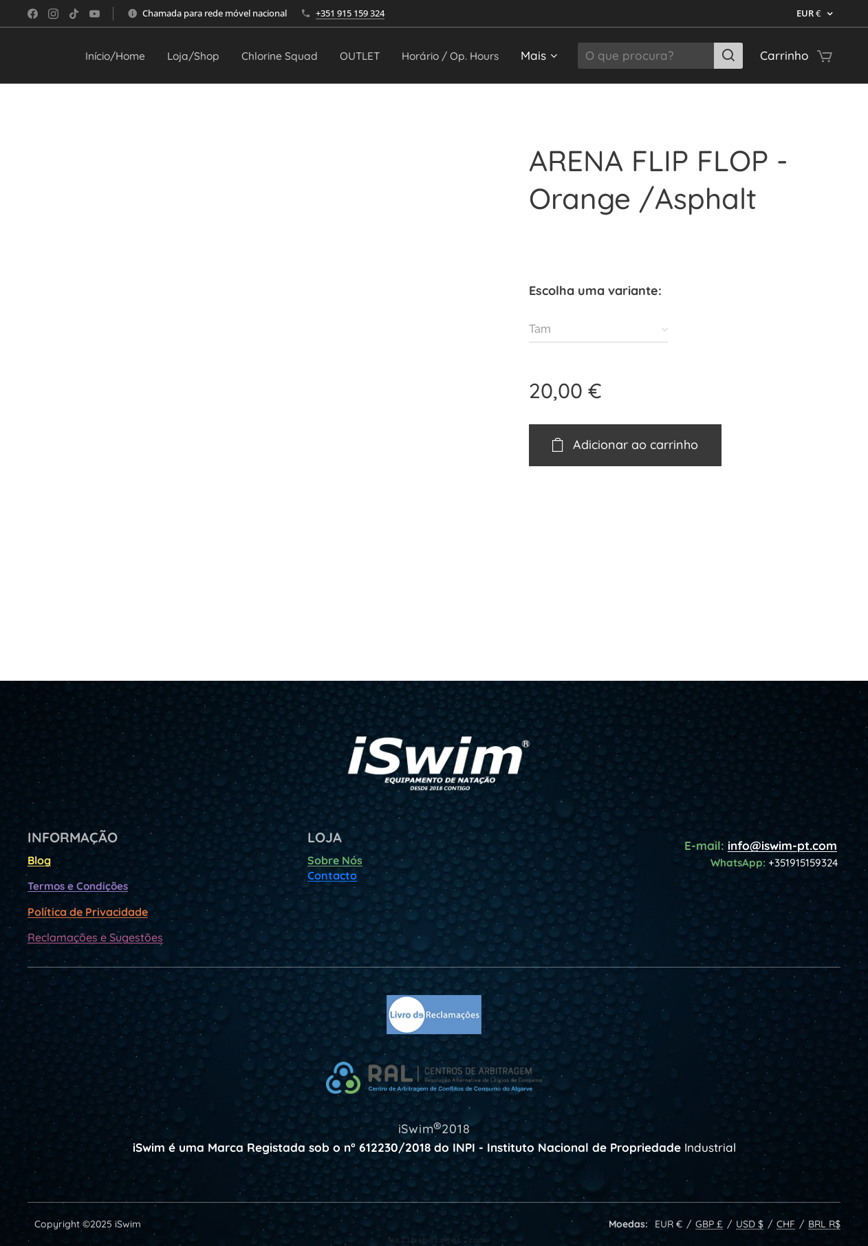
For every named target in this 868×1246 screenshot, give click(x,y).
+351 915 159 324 (350, 13)
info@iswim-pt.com (782, 845)
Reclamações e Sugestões (95, 937)
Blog (39, 860)
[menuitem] (210, 56)
